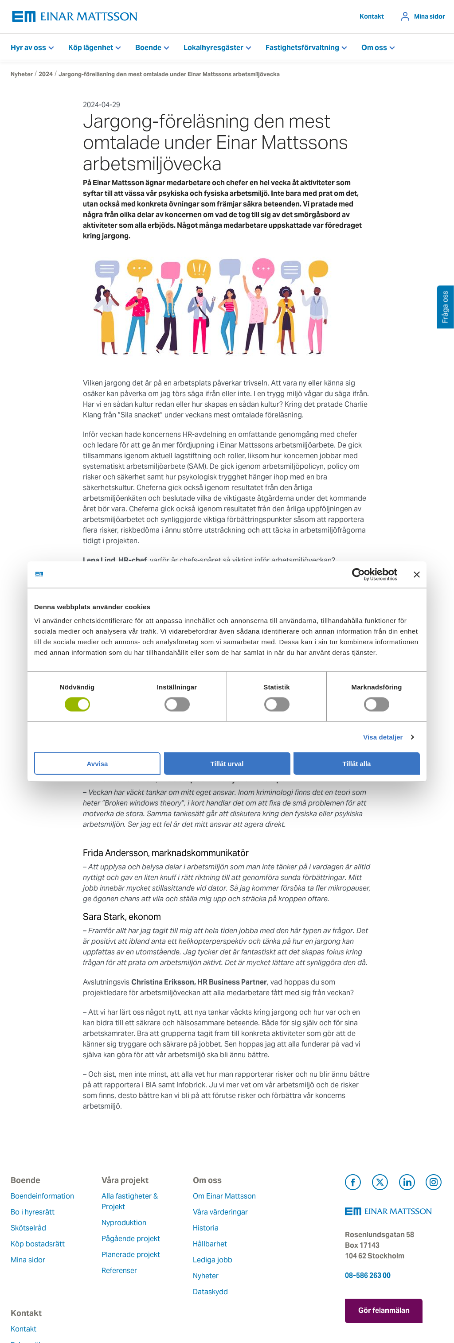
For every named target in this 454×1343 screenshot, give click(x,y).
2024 (46, 74)
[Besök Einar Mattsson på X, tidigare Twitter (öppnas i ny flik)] (380, 1183)
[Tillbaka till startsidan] (75, 16)
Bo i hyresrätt (33, 1212)
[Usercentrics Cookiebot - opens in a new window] (374, 574)
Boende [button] (148, 47)
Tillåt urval (227, 763)
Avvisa (97, 763)
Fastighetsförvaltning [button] (302, 47)
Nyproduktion (107, 1222)
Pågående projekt (114, 1238)
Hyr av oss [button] (28, 47)
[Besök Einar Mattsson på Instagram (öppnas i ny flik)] (434, 1183)
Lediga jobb (179, 1270)
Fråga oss (250, 1228)
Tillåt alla (357, 763)
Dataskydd (176, 1302)
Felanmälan (252, 1212)
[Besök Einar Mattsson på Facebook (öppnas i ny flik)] (353, 1183)
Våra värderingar (186, 1222)
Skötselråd (28, 1228)
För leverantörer (260, 1260)
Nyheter (22, 74)
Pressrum (249, 1244)
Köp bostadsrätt (38, 1244)
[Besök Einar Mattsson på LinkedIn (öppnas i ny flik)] (407, 1183)
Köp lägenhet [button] (90, 47)
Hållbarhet (176, 1254)
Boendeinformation (42, 1196)
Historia (172, 1238)
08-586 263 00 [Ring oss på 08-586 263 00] (368, 1275)
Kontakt (372, 16)
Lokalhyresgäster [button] (213, 47)
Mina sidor (429, 16)
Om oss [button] (374, 47)
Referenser (103, 1270)
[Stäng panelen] (417, 574)
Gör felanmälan (384, 1310)
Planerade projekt (114, 1254)
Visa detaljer (383, 736)
